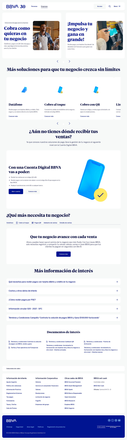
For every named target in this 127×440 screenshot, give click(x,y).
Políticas (41, 427)
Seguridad (19, 427)
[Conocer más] (13, 116)
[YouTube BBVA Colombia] (119, 420)
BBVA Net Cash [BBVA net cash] (99, 386)
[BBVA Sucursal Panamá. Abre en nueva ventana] (72, 382)
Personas (34, 6)
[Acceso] (100, 6)
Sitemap (9, 427)
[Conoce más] (32, 191)
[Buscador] (110, 6)
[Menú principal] (117, 6)
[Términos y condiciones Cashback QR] (60, 341)
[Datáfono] (24, 104)
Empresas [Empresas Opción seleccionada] (44, 6)
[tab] (10, 223)
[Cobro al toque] (60, 104)
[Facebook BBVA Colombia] (109, 420)
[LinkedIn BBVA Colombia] (112, 420)
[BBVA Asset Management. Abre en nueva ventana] (73, 386)
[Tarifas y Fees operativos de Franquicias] (24, 347)
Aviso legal (30, 427)
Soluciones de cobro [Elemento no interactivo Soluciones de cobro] (13, 368)
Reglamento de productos (56, 427)
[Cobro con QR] (96, 104)
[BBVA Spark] (69, 389)
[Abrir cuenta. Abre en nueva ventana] (16, 191)
